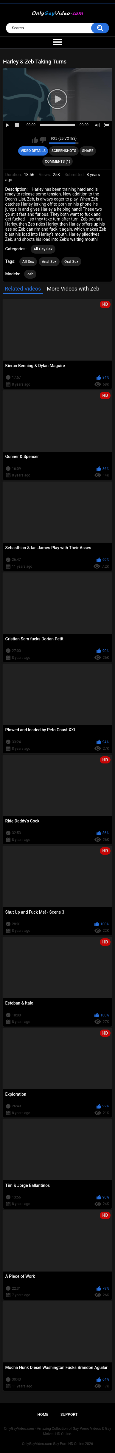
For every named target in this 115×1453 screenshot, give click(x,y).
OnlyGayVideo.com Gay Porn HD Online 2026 (57, 1444)
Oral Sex (71, 262)
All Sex (28, 262)
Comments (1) (57, 161)
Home (43, 1414)
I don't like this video (43, 140)
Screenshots (64, 151)
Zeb (30, 274)
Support (69, 1414)
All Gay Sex (43, 249)
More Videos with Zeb (73, 288)
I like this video (35, 140)
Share (87, 151)
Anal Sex (49, 262)
